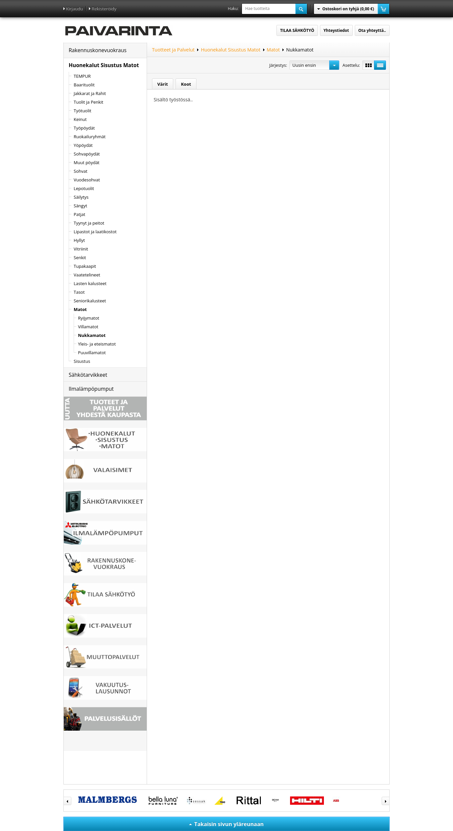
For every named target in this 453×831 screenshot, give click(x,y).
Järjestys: (278, 65)
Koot (186, 84)
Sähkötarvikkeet (88, 374)
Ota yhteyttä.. (372, 30)
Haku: (233, 8)
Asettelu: (351, 65)
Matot (273, 50)
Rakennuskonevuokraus (97, 50)
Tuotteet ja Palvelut (173, 50)
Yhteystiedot (336, 30)
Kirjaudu (74, 9)
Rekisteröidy (104, 9)
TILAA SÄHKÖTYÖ (297, 30)
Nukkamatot (299, 50)
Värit (162, 84)
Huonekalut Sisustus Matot (104, 65)
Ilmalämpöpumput (91, 388)
